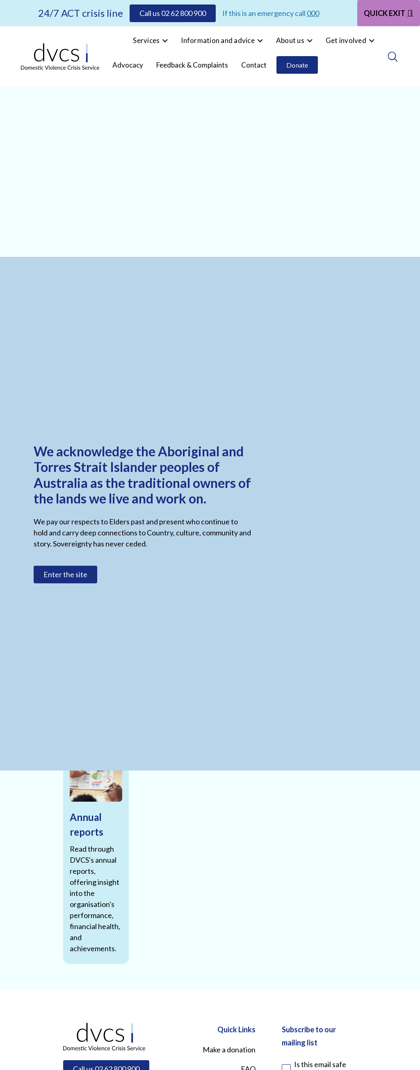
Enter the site (65, 574)
